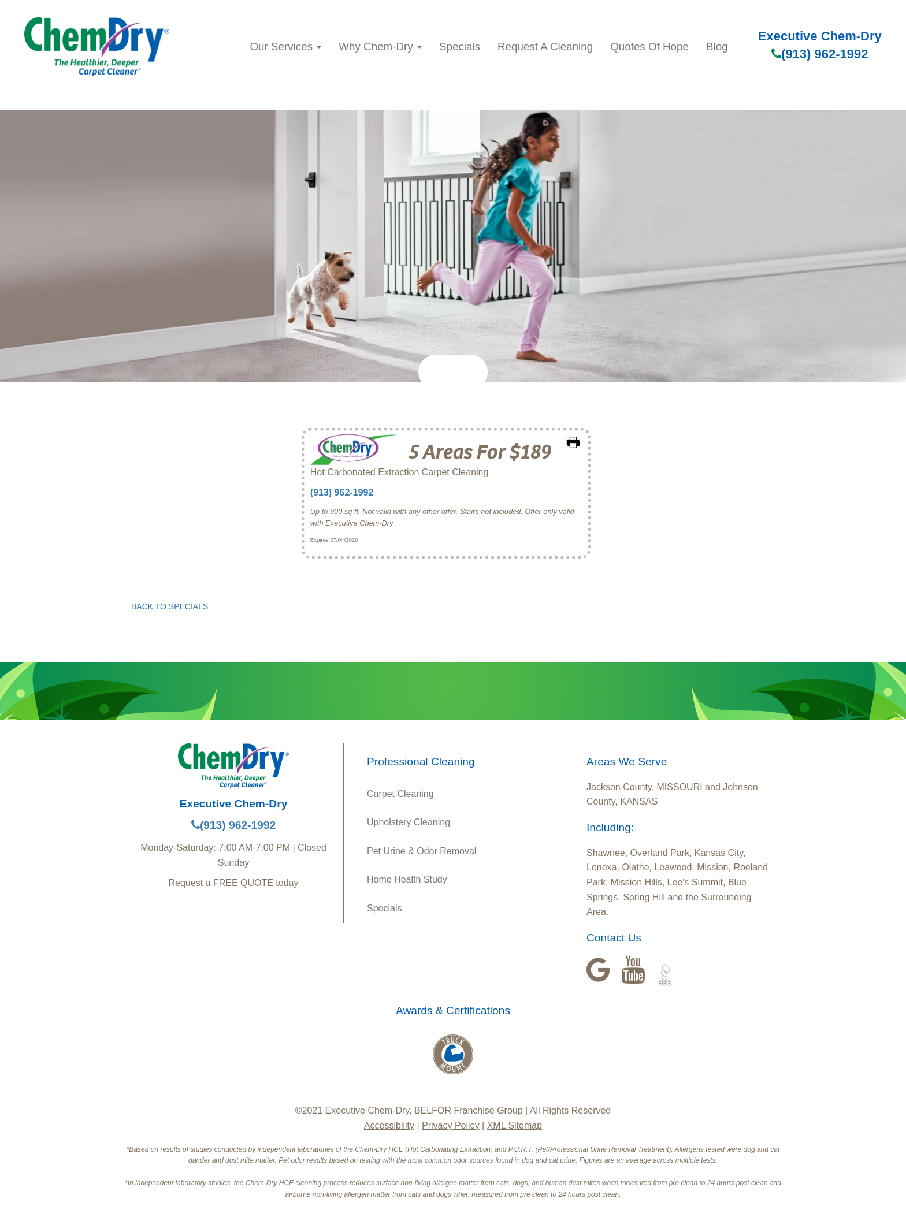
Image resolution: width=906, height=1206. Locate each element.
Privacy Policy (451, 1125)
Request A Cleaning (545, 46)
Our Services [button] (285, 46)
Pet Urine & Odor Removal (421, 851)
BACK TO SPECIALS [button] (169, 606)
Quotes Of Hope (649, 46)
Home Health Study (407, 879)
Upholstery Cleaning (408, 822)
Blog (717, 46)
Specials (459, 46)
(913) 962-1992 (819, 54)
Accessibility (389, 1125)
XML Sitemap (514, 1125)
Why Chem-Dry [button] (380, 46)
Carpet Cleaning (400, 794)
